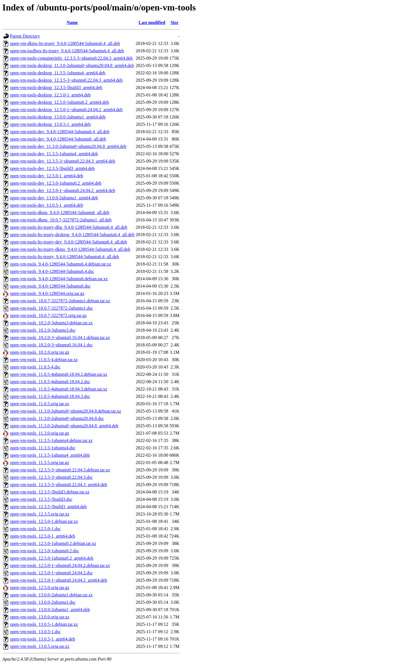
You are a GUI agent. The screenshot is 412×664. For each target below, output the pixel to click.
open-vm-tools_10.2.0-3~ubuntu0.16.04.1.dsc (51, 344)
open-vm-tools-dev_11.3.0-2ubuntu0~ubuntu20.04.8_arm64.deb (68, 146)
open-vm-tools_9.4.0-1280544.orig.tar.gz (47, 293)
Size (174, 22)
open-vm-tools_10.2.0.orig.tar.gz (39, 352)
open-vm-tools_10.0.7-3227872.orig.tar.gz (48, 315)
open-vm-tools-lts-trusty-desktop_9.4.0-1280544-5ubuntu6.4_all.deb (72, 234)
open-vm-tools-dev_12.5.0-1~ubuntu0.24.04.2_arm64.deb (62, 190)
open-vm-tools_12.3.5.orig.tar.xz (39, 514)
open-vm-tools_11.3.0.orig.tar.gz (39, 433)
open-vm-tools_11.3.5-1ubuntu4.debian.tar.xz (51, 440)
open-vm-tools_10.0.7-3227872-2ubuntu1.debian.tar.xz (60, 300)
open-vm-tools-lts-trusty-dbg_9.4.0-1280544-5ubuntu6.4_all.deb (68, 227)
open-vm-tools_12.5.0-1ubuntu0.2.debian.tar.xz (53, 543)
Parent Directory (25, 36)
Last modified (152, 22)
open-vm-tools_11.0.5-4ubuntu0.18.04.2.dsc (50, 381)
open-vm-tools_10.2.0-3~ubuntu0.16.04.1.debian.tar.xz (60, 337)
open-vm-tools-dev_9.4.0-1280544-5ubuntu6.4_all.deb (59, 131)
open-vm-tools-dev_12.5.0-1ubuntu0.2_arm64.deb (56, 183)
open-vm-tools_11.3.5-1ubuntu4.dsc (43, 447)
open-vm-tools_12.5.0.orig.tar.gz (39, 587)
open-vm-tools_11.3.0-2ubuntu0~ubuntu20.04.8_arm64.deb (64, 425)
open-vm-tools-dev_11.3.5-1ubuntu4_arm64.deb (54, 153)
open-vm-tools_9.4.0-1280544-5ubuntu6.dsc (50, 286)
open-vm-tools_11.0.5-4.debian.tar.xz (44, 359)
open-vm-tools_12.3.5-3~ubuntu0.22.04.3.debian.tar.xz (60, 469)
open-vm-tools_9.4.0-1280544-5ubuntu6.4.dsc (52, 271)
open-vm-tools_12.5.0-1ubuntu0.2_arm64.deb (51, 558)
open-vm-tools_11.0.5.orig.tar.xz (39, 403)
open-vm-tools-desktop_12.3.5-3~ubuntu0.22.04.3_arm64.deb (66, 80)
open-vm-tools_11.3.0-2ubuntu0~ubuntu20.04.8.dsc (57, 418)
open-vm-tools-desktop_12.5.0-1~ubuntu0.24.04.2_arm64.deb (66, 109)
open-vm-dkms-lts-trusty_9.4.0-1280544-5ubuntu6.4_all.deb (65, 43)
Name (72, 22)
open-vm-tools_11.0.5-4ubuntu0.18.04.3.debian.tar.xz (58, 389)
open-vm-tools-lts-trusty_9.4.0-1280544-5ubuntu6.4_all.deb (64, 256)
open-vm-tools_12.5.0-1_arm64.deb (42, 536)
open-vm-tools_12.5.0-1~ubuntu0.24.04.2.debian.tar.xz (60, 565)
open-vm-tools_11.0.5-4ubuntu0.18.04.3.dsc (50, 396)
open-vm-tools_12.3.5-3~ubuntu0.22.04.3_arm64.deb (58, 484)
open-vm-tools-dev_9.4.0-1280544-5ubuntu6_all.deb (58, 139)
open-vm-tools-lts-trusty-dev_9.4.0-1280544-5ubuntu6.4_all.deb (68, 242)
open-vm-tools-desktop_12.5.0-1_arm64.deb (50, 94)
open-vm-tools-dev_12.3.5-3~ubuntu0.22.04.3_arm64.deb (62, 161)
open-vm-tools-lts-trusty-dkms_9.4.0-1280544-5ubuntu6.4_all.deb (70, 249)
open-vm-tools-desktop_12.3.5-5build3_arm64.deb (56, 87)
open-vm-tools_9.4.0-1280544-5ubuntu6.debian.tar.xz (59, 278)
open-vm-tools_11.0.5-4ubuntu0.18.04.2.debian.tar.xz (58, 374)
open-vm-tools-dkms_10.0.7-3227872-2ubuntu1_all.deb (61, 219)
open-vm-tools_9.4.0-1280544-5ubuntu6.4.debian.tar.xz (60, 264)
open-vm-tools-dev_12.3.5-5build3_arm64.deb (52, 168)
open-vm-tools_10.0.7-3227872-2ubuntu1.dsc (51, 308)
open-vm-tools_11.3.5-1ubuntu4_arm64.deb (50, 455)
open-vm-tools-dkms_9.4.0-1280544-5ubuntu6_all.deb (59, 212)
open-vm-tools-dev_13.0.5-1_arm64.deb (46, 205)
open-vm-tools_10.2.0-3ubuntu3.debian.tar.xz (51, 322)
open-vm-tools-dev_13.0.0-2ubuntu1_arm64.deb (54, 197)
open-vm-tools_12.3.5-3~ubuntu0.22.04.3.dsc (51, 477)
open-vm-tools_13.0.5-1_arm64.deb (42, 639)
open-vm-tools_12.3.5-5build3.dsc (41, 499)
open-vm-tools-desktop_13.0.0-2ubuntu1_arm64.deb (57, 117)
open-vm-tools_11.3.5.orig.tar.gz (39, 462)
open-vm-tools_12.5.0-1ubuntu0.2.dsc (44, 550)
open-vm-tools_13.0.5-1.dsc (35, 631)
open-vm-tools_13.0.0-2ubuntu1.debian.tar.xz (51, 594)
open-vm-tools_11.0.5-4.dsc (35, 367)
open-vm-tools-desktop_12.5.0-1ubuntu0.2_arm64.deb (59, 102)
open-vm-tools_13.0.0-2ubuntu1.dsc (43, 602)
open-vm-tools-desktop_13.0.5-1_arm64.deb (50, 124)
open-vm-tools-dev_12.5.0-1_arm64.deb (46, 175)
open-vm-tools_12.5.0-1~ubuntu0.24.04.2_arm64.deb (58, 580)
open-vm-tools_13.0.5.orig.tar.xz (39, 646)
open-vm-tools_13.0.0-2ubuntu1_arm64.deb (50, 609)
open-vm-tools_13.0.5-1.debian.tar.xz (44, 624)
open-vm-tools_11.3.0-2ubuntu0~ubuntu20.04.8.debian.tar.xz (65, 411)
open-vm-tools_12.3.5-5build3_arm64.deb (48, 506)
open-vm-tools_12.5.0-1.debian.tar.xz (44, 521)
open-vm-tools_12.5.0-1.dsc (35, 528)
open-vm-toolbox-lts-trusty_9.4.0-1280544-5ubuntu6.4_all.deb (67, 50)
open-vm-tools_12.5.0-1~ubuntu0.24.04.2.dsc (51, 572)
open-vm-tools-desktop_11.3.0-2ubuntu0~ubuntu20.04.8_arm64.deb (72, 65)
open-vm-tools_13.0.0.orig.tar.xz (39, 617)
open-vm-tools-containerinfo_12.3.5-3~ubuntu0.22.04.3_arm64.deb (71, 58)
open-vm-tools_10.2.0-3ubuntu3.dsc (43, 330)
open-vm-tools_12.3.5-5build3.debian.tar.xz (49, 492)
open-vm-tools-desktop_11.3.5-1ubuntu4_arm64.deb (57, 72)
